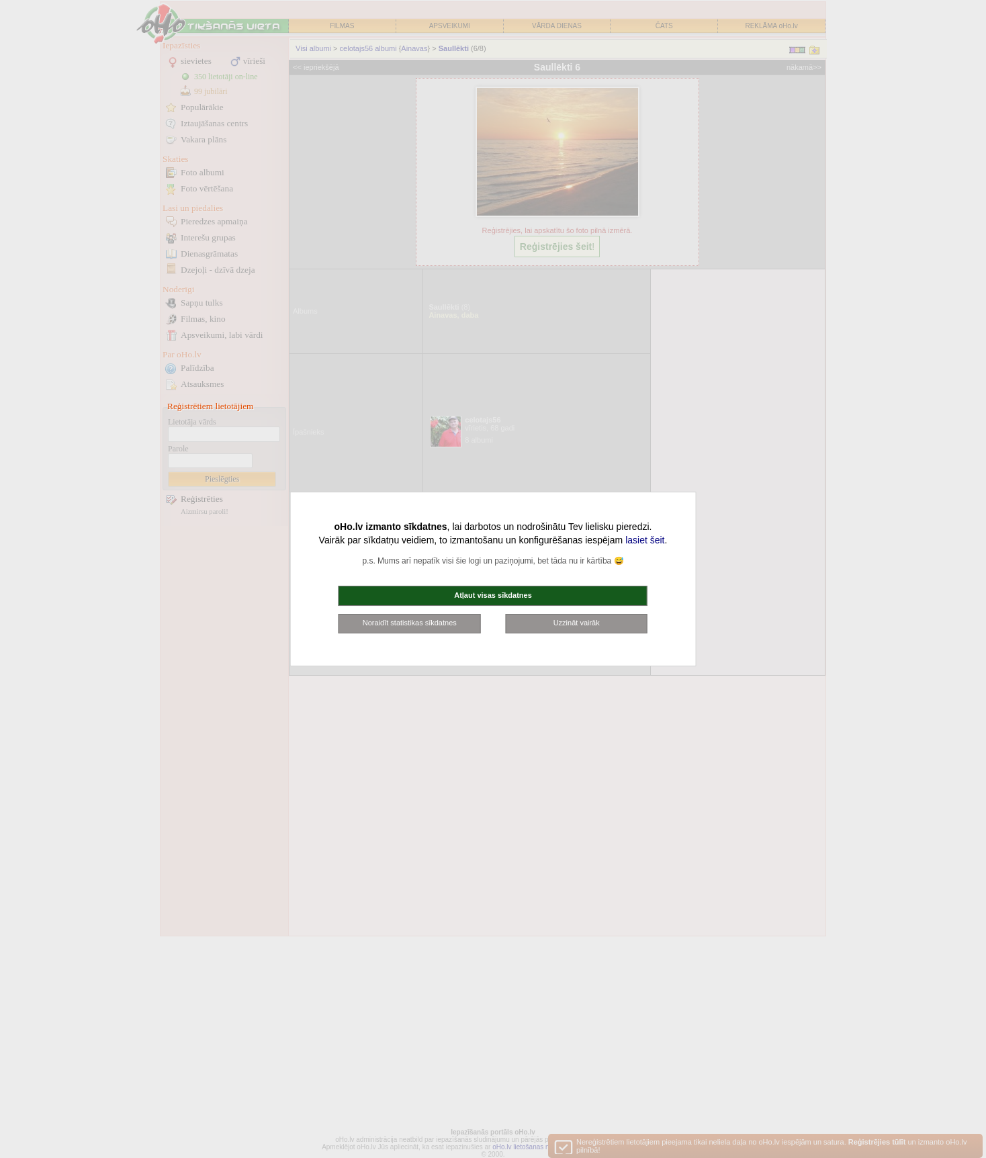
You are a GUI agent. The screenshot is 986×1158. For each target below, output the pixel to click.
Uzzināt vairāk (576, 623)
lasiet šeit (644, 540)
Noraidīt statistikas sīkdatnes (410, 623)
